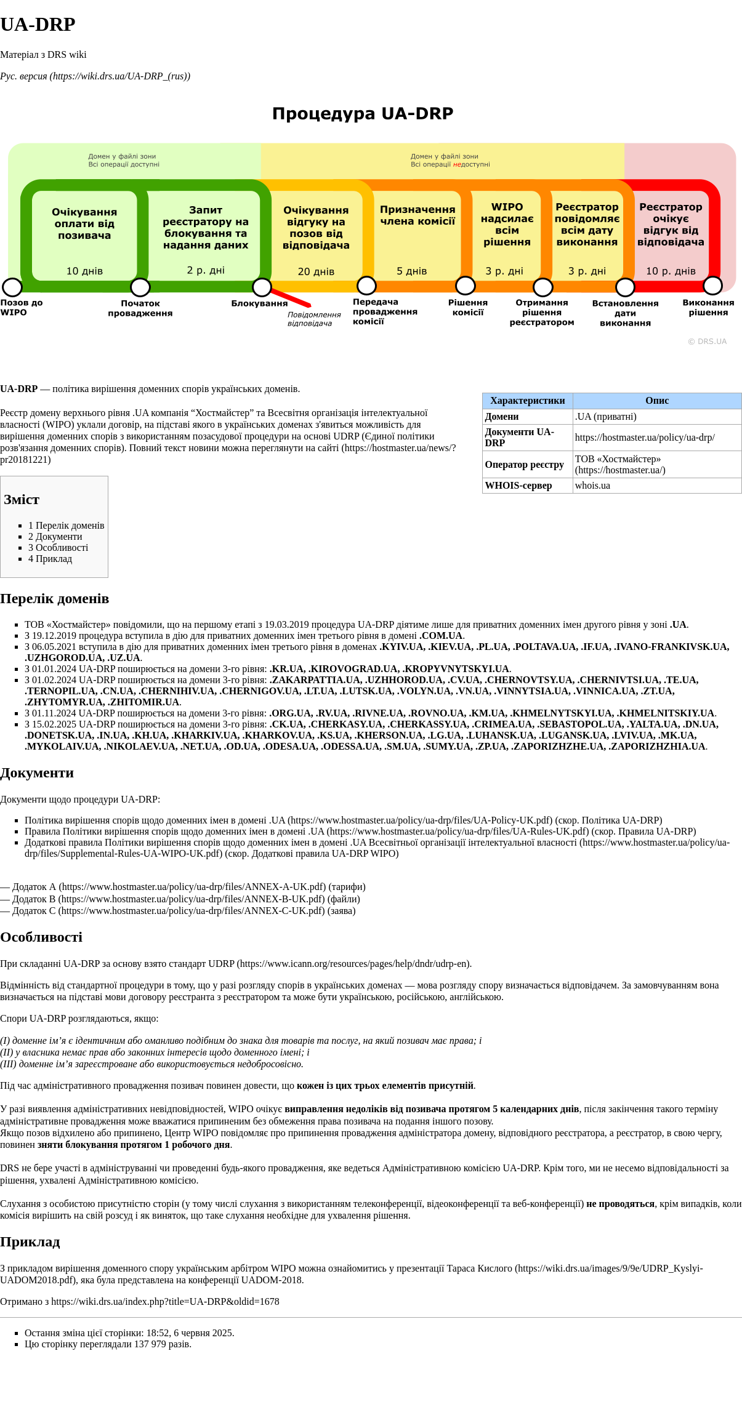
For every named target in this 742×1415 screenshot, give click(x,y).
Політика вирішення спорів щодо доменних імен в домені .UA (155, 820)
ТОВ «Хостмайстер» (618, 459)
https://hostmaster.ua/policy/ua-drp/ (645, 437)
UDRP (221, 963)
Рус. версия (23, 76)
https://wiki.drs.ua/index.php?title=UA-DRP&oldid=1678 (165, 1301)
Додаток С (34, 910)
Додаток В (34, 899)
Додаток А (34, 886)
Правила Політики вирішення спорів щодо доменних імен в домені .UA (175, 831)
